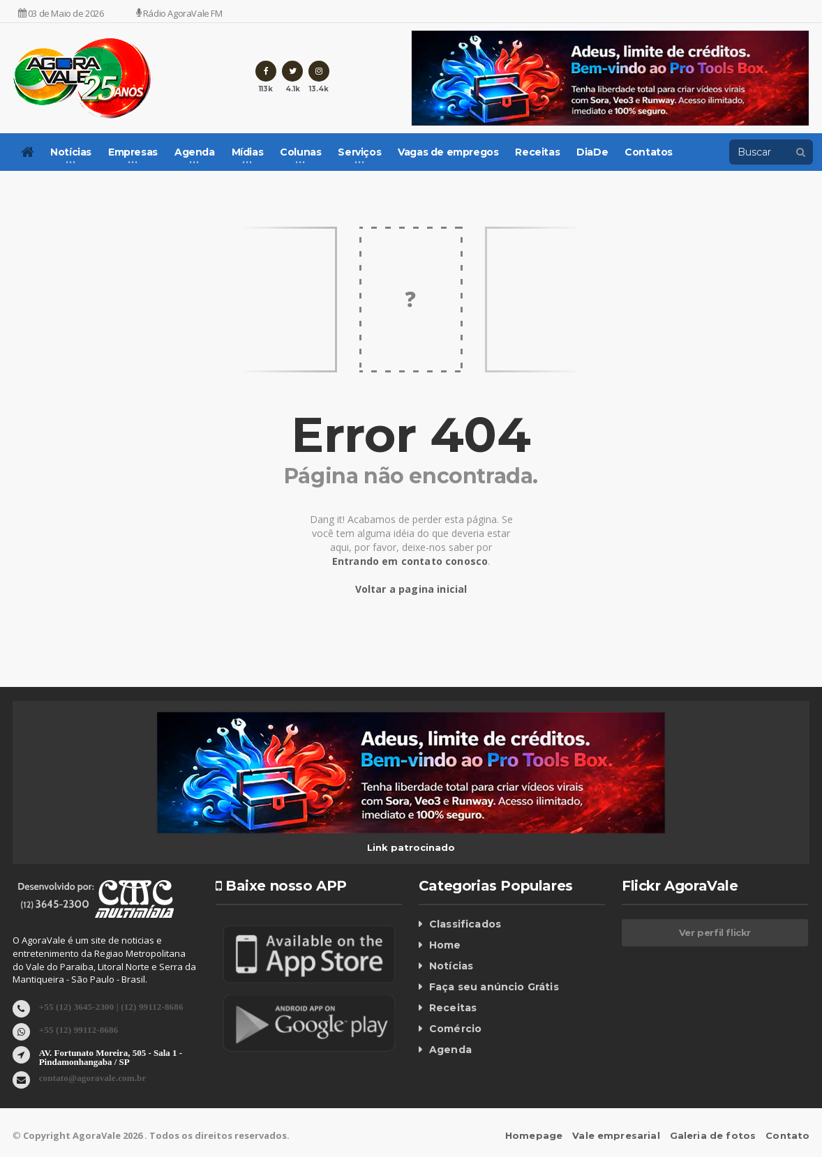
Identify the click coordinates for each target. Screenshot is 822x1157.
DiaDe (592, 152)
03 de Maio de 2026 (61, 13)
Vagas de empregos (448, 152)
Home (445, 945)
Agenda (450, 1049)
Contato (787, 1135)
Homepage (538, 1135)
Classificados (464, 924)
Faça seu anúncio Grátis (492, 987)
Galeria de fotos (714, 1135)
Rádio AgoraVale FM (179, 13)
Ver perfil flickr (715, 932)
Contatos (649, 152)
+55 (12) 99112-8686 (78, 1029)
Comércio (455, 1028)
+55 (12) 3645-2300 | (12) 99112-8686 (109, 1006)
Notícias (450, 966)
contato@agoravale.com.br (91, 1077)
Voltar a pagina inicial (411, 589)
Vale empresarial (619, 1135)
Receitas (537, 152)
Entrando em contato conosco (410, 561)
